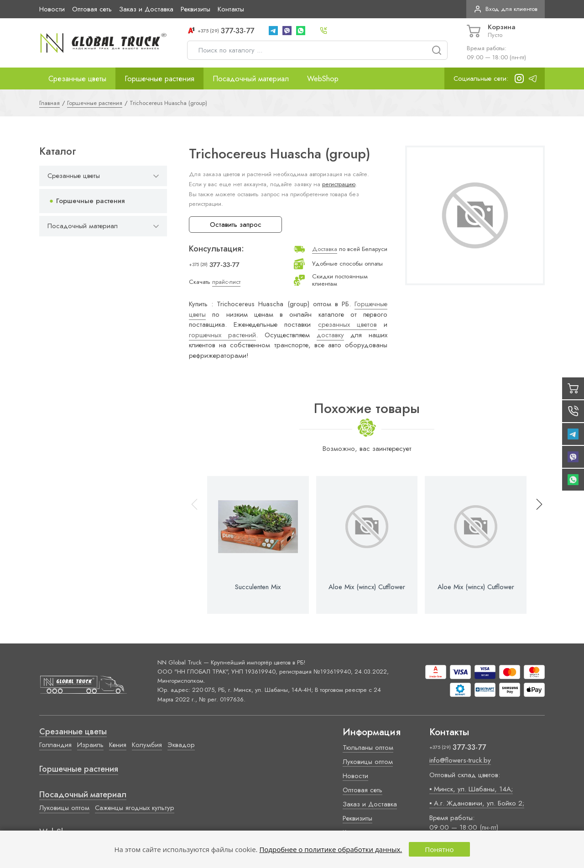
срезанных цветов (347, 324)
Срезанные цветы (77, 78)
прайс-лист (226, 281)
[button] (535, 545)
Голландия (55, 745)
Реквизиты (195, 9)
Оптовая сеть (92, 9)
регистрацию (338, 184)
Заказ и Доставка (146, 9)
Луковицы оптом (64, 808)
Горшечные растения (159, 78)
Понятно (439, 849)
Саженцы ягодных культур (134, 808)
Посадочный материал (251, 78)
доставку (330, 335)
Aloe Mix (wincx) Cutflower (366, 587)
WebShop (323, 78)
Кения (117, 745)
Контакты (231, 9)
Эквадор (181, 745)
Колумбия (147, 745)
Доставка (324, 249)
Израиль (90, 745)
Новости (52, 9)
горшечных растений (222, 335)
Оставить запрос (235, 225)
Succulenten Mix (258, 587)
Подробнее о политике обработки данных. (330, 849)
